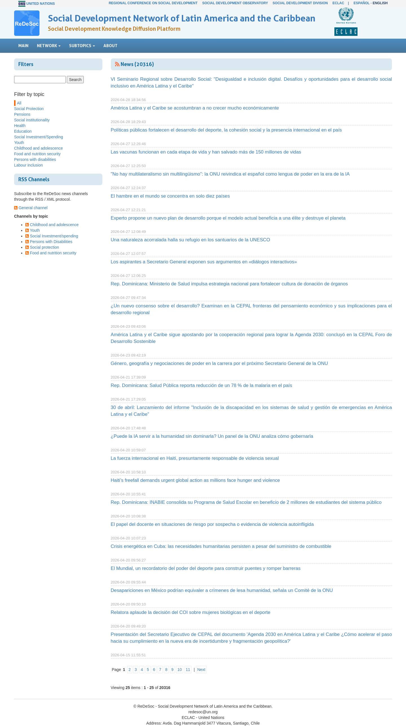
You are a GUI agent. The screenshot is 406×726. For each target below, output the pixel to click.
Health (19, 125)
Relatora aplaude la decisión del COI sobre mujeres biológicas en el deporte (190, 612)
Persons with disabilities (35, 159)
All (19, 103)
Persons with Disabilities (51, 241)
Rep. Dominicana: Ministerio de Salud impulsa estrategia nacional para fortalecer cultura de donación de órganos (229, 284)
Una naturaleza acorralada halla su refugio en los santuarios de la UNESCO (190, 239)
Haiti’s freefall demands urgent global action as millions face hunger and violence (195, 480)
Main (23, 45)
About (110, 45)
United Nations (40, 4)
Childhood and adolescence (38, 148)
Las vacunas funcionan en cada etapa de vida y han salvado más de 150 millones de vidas (206, 152)
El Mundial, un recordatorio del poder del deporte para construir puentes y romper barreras (206, 568)
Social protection (44, 247)
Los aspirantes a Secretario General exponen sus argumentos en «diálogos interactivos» (204, 261)
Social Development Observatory (235, 3)
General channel (33, 207)
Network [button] (49, 45)
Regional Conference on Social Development (153, 3)
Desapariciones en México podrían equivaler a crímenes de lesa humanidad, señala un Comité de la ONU (222, 590)
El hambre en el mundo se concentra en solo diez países (170, 196)
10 (179, 669)
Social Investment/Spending (38, 137)
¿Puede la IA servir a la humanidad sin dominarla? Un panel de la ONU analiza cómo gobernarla (212, 436)
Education (23, 131)
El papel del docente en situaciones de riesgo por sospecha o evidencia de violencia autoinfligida (212, 524)
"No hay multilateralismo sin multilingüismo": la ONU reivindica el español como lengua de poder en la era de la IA (230, 174)
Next (201, 669)
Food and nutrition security (37, 154)
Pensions (22, 114)
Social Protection (29, 108)
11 (188, 669)
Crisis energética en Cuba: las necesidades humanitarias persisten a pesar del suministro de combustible (221, 546)
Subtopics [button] (82, 45)
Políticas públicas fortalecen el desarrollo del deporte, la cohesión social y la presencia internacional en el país (226, 130)
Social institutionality (32, 120)
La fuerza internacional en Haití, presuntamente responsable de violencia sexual (195, 458)
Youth (19, 142)
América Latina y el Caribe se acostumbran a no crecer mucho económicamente (195, 108)
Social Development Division (300, 3)
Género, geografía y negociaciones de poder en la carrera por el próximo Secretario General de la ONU (219, 363)
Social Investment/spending (54, 236)
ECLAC (338, 3)
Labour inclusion (28, 165)
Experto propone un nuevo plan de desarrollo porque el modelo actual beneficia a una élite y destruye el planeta (228, 218)
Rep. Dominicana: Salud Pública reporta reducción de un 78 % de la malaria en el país (201, 385)
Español (362, 3)
